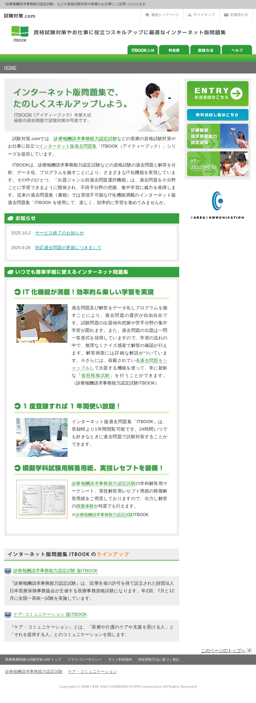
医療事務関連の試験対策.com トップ (33, 659)
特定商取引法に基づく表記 (158, 659)
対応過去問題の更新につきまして (68, 247)
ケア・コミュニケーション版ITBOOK (217, 164)
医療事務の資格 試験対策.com (23, 16)
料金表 (174, 49)
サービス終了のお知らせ (59, 232)
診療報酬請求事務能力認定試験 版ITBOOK (55, 570)
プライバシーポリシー (85, 659)
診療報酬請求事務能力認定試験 (85, 138)
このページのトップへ (223, 650)
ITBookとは (142, 49)
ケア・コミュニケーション (92, 671)
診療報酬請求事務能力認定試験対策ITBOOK (217, 136)
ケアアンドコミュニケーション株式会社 (218, 205)
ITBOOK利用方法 (205, 49)
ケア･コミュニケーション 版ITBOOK (50, 614)
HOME (10, 67)
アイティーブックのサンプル (217, 115)
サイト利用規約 (120, 659)
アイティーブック (20, 33)
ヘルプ (237, 49)
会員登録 (217, 94)
